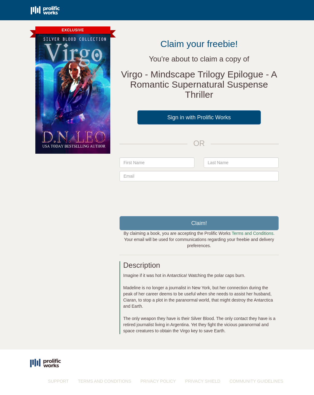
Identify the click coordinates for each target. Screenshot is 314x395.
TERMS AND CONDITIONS (104, 381)
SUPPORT (58, 381)
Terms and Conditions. (253, 233)
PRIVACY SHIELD (202, 381)
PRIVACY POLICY (158, 381)
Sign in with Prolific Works (199, 117)
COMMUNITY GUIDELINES (256, 381)
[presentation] (199, 196)
